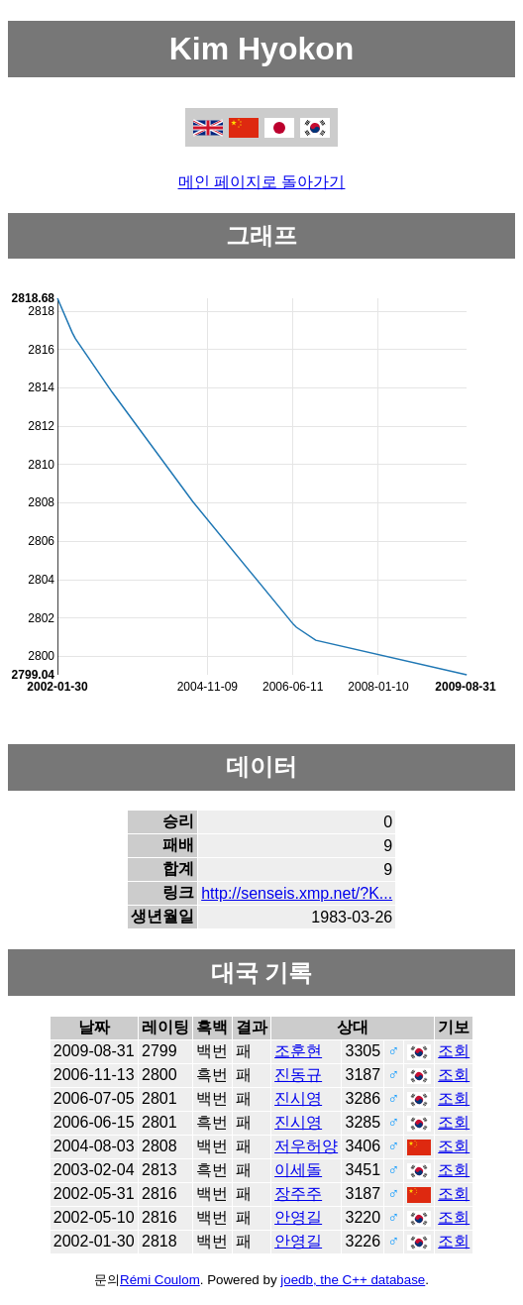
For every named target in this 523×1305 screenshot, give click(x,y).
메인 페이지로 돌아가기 (262, 181)
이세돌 (298, 1169)
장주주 (298, 1193)
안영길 (298, 1217)
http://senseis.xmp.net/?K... (296, 893)
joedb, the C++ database (352, 1279)
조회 (454, 1050)
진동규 (298, 1074)
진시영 (298, 1098)
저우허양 (306, 1146)
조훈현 (298, 1050)
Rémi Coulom (160, 1279)
